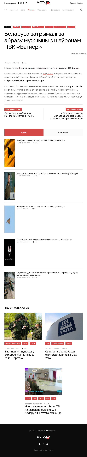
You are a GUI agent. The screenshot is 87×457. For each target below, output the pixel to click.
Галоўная (13, 10)
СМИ (47, 398)
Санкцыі (31, 10)
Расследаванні (68, 10)
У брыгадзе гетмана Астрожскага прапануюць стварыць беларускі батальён (66, 116)
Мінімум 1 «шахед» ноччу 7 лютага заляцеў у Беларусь (41, 140)
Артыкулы (41, 431)
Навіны (22, 10)
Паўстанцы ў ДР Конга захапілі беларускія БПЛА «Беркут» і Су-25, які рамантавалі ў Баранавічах (47, 274)
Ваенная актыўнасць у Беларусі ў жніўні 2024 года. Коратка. (19, 355)
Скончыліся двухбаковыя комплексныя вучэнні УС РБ (19, 114)
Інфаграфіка (55, 10)
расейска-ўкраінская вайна (55, 27)
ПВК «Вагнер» (38, 27)
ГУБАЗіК (16, 27)
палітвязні (26, 27)
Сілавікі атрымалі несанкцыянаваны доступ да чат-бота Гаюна (44, 240)
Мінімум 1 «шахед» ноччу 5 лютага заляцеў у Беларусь (41, 207)
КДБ (34, 398)
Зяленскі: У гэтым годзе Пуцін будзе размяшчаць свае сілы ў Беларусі (47, 173)
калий (69, 343)
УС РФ (33, 343)
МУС (41, 398)
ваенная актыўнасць (13, 343)
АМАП (28, 398)
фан (54, 398)
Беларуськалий (58, 343)
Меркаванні (42, 10)
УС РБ (25, 343)
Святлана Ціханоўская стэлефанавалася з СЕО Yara (61, 355)
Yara (47, 343)
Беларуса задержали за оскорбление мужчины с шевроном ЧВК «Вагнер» (49, 68)
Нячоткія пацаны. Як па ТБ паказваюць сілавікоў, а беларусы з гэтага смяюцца (43, 410)
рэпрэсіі (71, 27)
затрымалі (48, 73)
